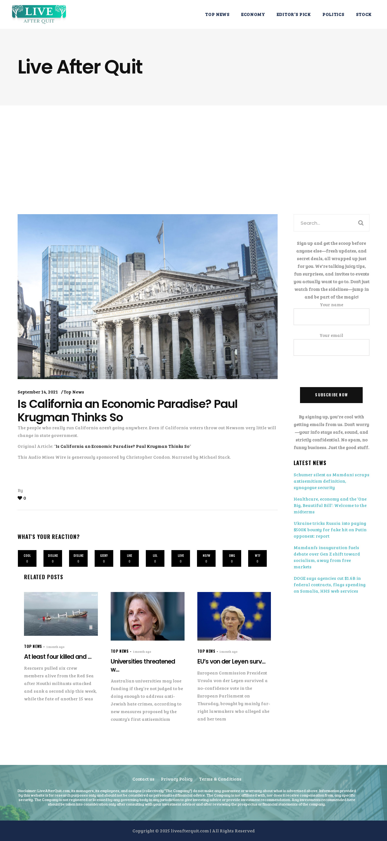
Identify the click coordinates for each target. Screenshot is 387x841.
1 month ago (55, 646)
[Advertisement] (193, 153)
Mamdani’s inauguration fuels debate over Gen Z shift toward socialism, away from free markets (327, 557)
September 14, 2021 (38, 392)
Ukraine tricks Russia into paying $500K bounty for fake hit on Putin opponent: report (330, 529)
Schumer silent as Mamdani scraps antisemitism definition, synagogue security (331, 480)
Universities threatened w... (143, 665)
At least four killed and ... (57, 656)
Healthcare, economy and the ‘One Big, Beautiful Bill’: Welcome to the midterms (330, 505)
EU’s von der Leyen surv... (231, 661)
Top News (73, 392)
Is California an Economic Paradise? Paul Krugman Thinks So (122, 446)
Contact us (143, 779)
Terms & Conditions (220, 779)
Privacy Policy (177, 779)
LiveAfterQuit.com (53, 790)
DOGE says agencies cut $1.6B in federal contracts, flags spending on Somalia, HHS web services (330, 584)
